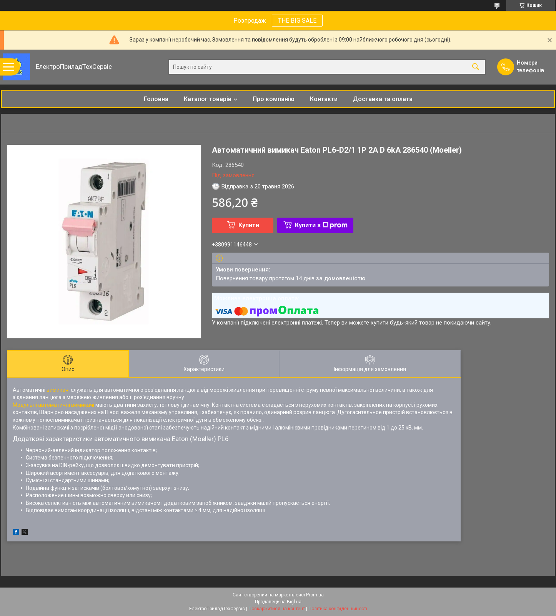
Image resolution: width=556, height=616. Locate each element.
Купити (248, 225)
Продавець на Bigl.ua (278, 601)
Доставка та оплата (383, 99)
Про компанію (274, 99)
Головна (156, 99)
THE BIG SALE (297, 20)
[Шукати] (475, 67)
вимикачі (58, 390)
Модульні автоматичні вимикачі (53, 405)
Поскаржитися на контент (276, 608)
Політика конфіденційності (337, 608)
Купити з (321, 225)
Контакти (324, 99)
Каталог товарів (207, 99)
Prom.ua (315, 595)
